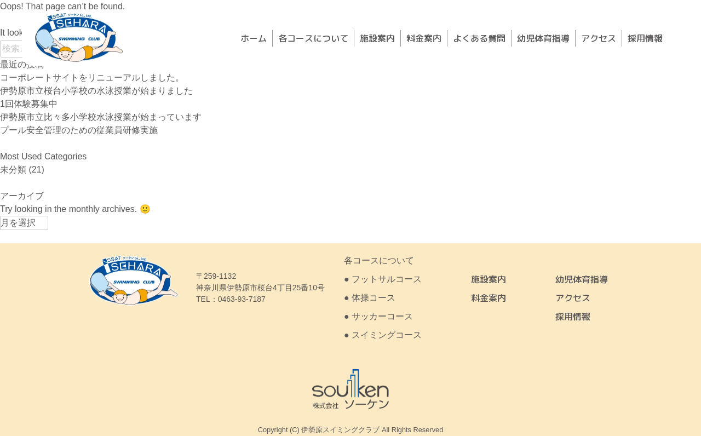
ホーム (253, 38)
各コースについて (313, 38)
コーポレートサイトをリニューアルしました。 (92, 77)
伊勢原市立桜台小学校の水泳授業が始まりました (96, 90)
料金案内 (423, 38)
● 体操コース (369, 297)
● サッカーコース (378, 316)
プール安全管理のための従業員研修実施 (79, 130)
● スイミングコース (383, 335)
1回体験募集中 (29, 103)
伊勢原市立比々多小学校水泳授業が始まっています (101, 117)
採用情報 (645, 38)
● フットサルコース (383, 279)
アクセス (598, 38)
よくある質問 (479, 38)
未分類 (13, 169)
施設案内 (377, 38)
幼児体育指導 (543, 38)
